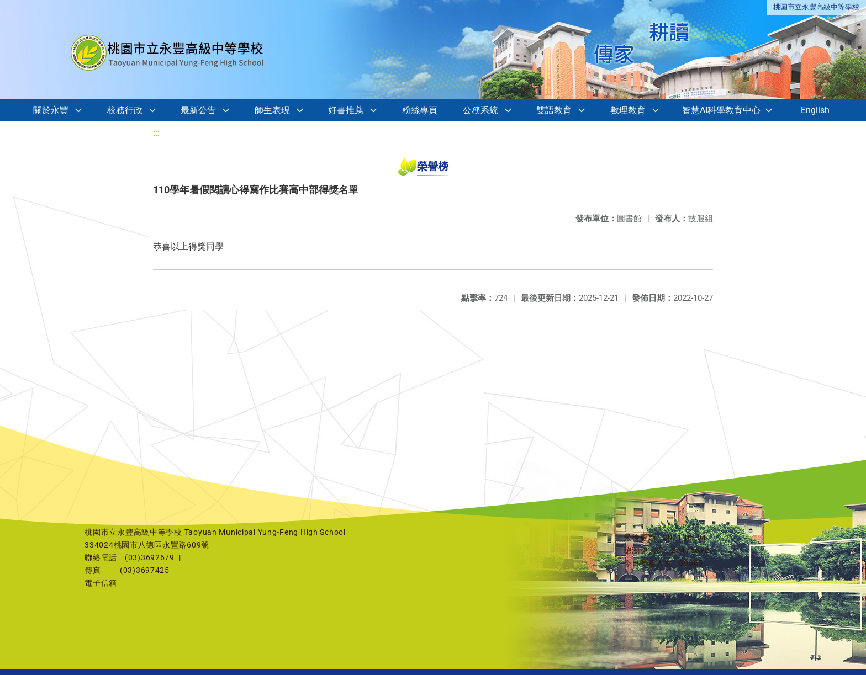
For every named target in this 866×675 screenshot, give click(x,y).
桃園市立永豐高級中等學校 (816, 7)
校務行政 (124, 110)
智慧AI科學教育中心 (721, 110)
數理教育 (628, 110)
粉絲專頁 (419, 110)
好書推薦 (345, 110)
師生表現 (272, 110)
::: (156, 133)
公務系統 (480, 110)
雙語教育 (554, 110)
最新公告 (198, 110)
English (815, 110)
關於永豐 (50, 110)
